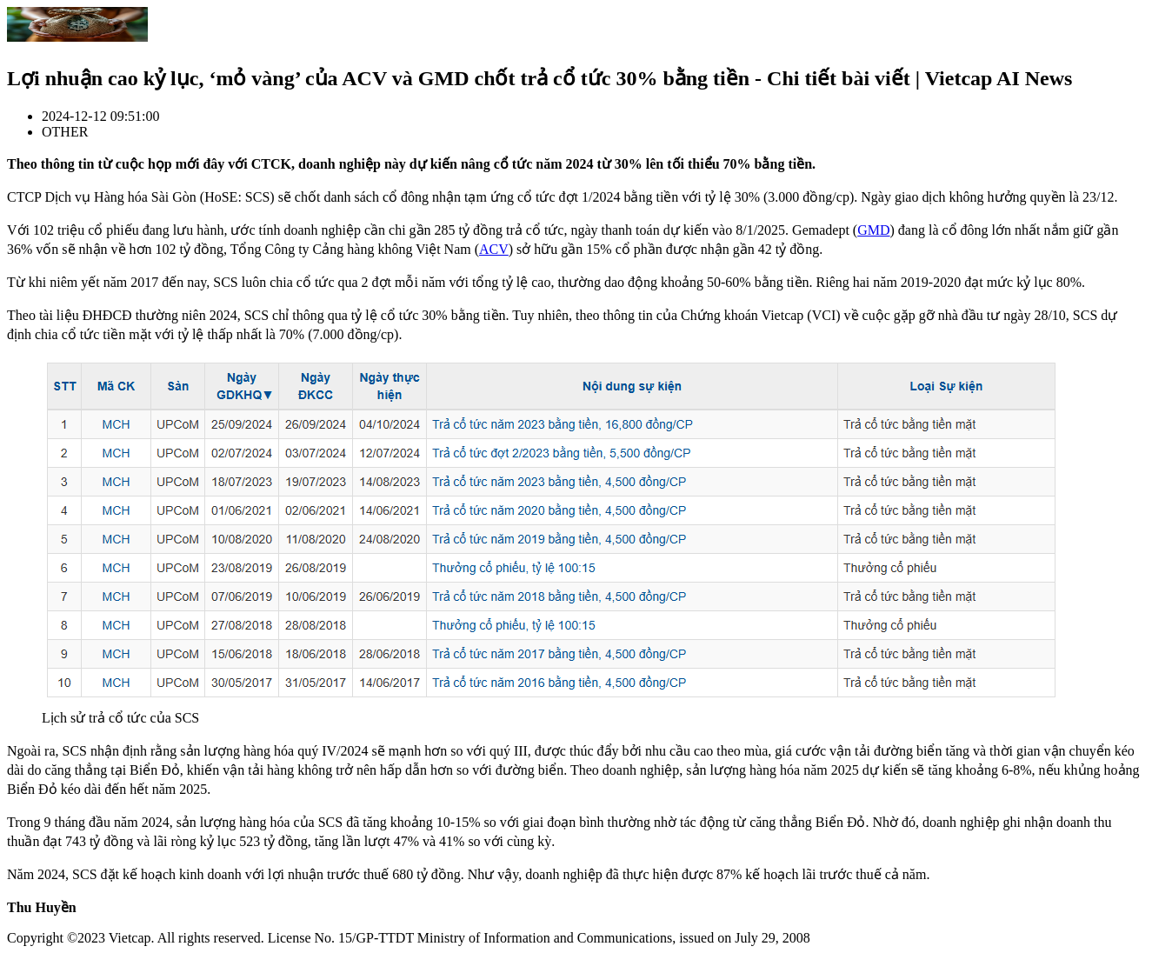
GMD (873, 230)
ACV (494, 249)
